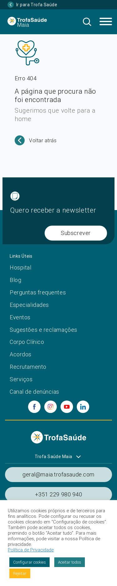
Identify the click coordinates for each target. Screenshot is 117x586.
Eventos (20, 317)
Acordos (21, 354)
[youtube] (67, 407)
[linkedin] (83, 407)
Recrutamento (28, 366)
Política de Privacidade (31, 550)
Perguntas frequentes (38, 292)
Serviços (21, 379)
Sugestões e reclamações (43, 329)
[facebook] (34, 407)
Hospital (20, 267)
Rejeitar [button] (20, 573)
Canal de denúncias (34, 391)
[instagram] (50, 407)
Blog (15, 280)
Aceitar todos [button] (69, 562)
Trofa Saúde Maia (53, 456)
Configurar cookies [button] (29, 562)
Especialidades (29, 304)
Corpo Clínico (27, 341)
